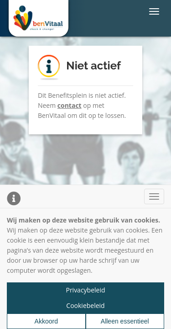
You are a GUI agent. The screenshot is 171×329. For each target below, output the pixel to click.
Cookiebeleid (85, 305)
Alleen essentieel (125, 321)
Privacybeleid (85, 290)
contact (69, 105)
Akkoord (46, 321)
